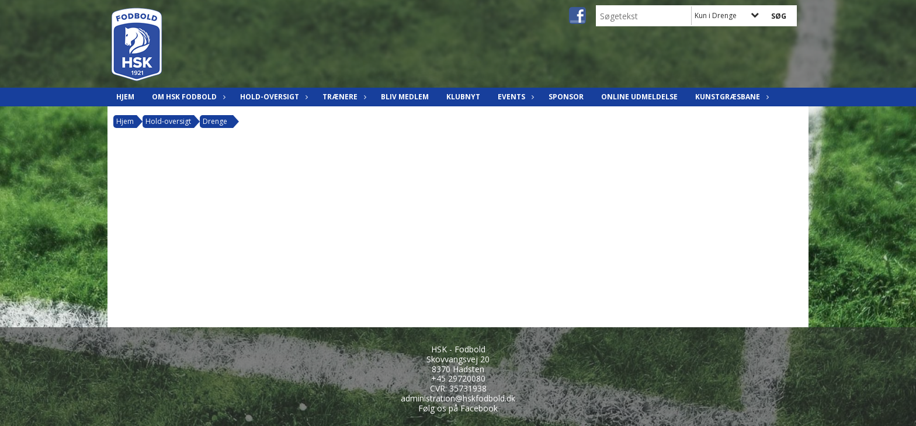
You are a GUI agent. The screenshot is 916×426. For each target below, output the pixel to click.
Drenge (215, 121)
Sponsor (566, 97)
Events (514, 97)
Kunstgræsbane (730, 97)
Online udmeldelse (639, 97)
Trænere (342, 97)
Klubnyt (463, 97)
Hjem (125, 97)
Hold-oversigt (272, 97)
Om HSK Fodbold (187, 97)
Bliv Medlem (405, 97)
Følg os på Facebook (458, 408)
